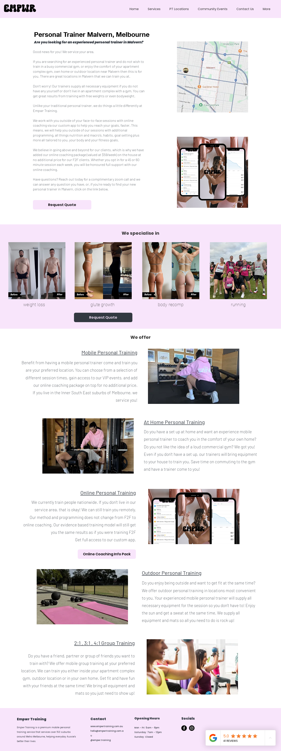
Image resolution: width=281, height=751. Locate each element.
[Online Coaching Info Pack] (107, 554)
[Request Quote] (62, 204)
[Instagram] (192, 728)
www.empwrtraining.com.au (106, 726)
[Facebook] (184, 728)
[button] (154, 9)
